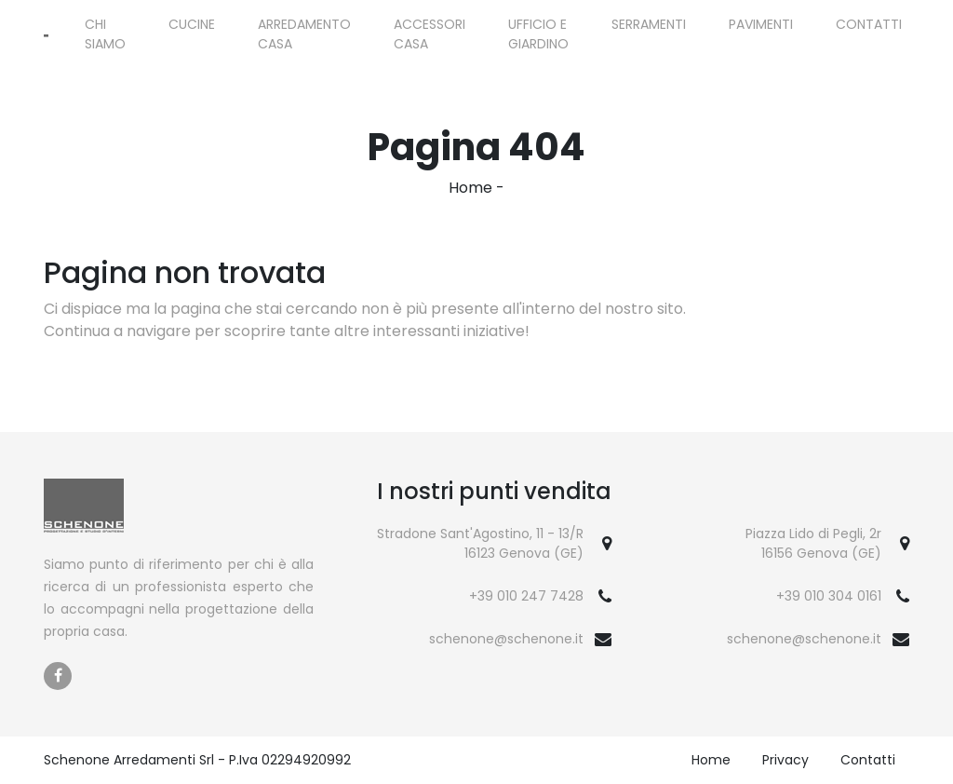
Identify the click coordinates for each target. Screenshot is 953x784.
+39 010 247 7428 (526, 596)
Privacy (785, 759)
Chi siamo (105, 34)
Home (470, 187)
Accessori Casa (429, 34)
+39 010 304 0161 (828, 596)
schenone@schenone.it (506, 638)
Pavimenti (761, 24)
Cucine (191, 24)
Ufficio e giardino (538, 34)
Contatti (869, 24)
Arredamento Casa (304, 34)
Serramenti (648, 24)
